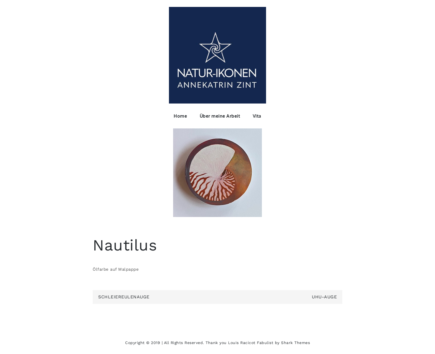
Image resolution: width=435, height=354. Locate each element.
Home (180, 116)
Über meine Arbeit (220, 116)
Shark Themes (295, 342)
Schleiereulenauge (124, 296)
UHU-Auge (324, 296)
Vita (257, 116)
